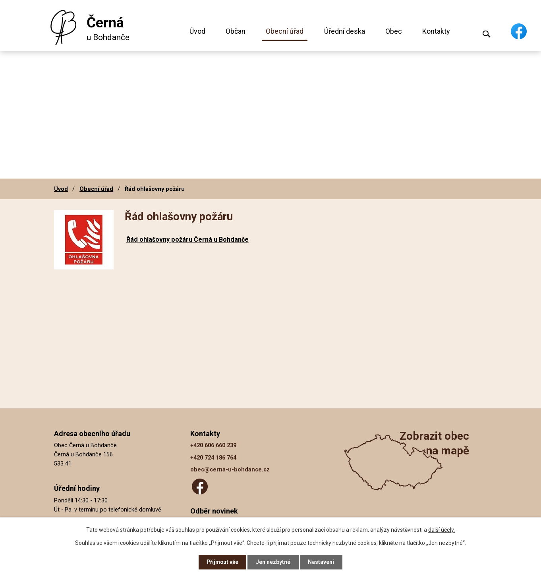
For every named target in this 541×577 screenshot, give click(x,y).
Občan (235, 31)
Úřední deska (344, 31)
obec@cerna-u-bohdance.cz (230, 469)
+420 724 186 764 (213, 457)
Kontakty (436, 31)
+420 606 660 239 (213, 445)
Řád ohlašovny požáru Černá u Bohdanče (187, 239)
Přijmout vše (222, 562)
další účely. (441, 529)
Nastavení (322, 562)
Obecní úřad (284, 31)
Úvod (197, 31)
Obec (393, 31)
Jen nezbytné (274, 562)
